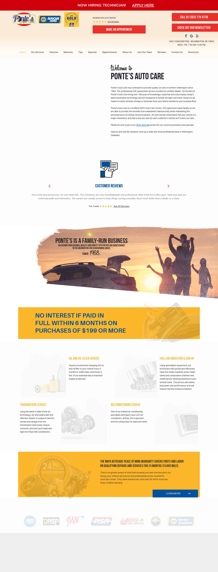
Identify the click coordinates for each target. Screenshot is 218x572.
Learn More (173, 493)
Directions (193, 52)
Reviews (161, 52)
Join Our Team (144, 52)
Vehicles (53, 52)
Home (22, 52)
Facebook (186, 35)
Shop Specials (142, 125)
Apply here (143, 5)
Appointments (109, 52)
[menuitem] (23, 52)
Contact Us (177, 52)
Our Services (37, 52)
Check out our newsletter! (194, 28)
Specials (92, 52)
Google (191, 35)
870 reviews (113, 22)
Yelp (197, 35)
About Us (127, 52)
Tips (80, 52)
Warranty (68, 52)
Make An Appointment (119, 29)
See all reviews (121, 206)
